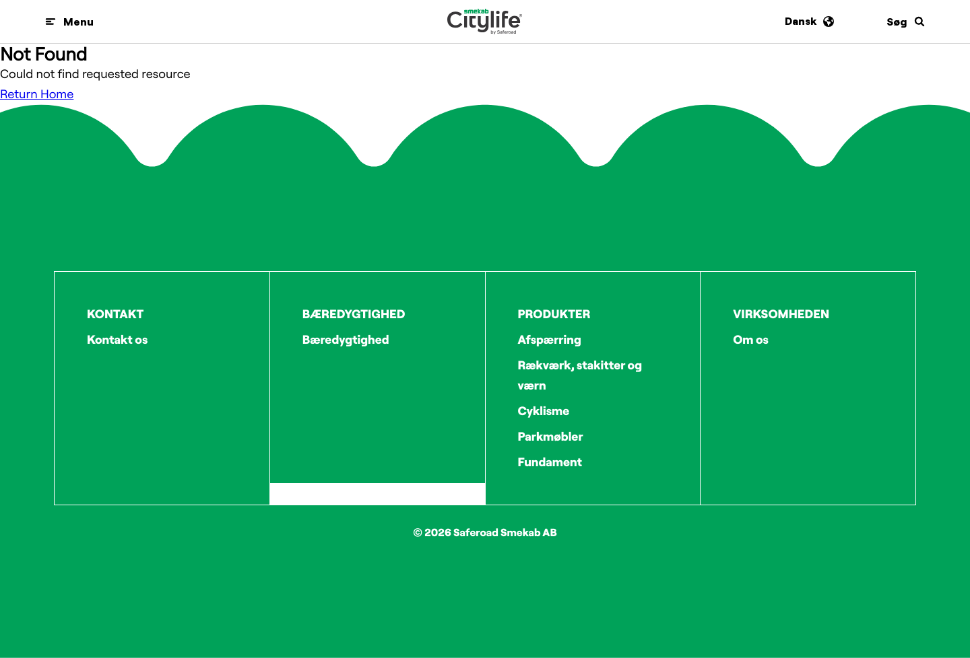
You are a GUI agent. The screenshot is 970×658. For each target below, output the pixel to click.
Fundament (550, 462)
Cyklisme (544, 410)
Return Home (36, 94)
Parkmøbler (550, 436)
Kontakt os (117, 339)
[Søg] (906, 21)
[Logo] (484, 21)
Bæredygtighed (345, 339)
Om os (751, 339)
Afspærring (549, 339)
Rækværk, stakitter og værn (580, 375)
